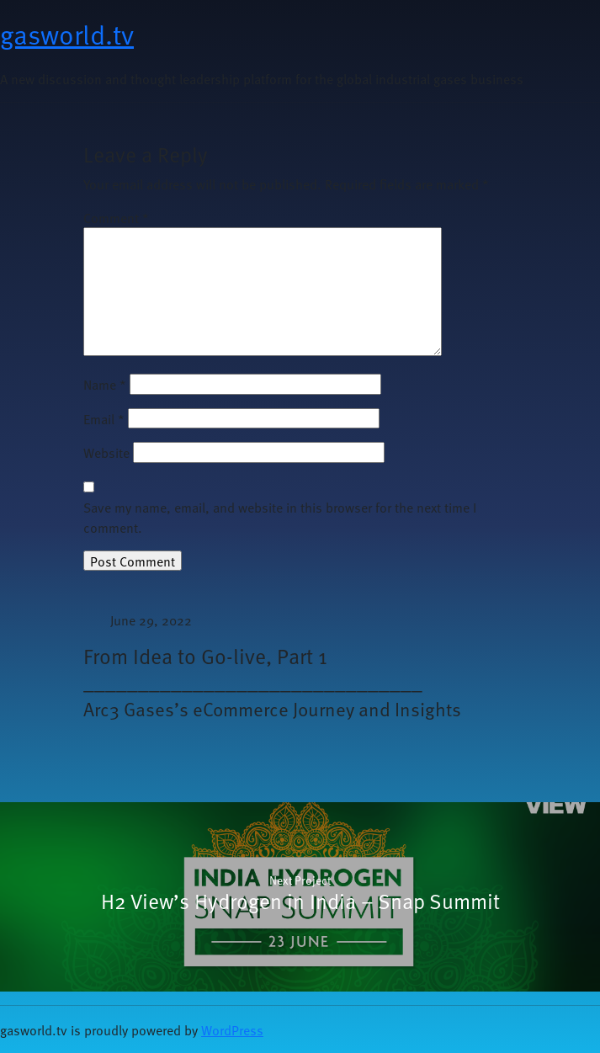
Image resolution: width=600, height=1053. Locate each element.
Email (104, 418)
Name (104, 384)
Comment (116, 217)
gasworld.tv (67, 33)
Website (106, 452)
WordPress (232, 1029)
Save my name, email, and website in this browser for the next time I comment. (279, 516)
